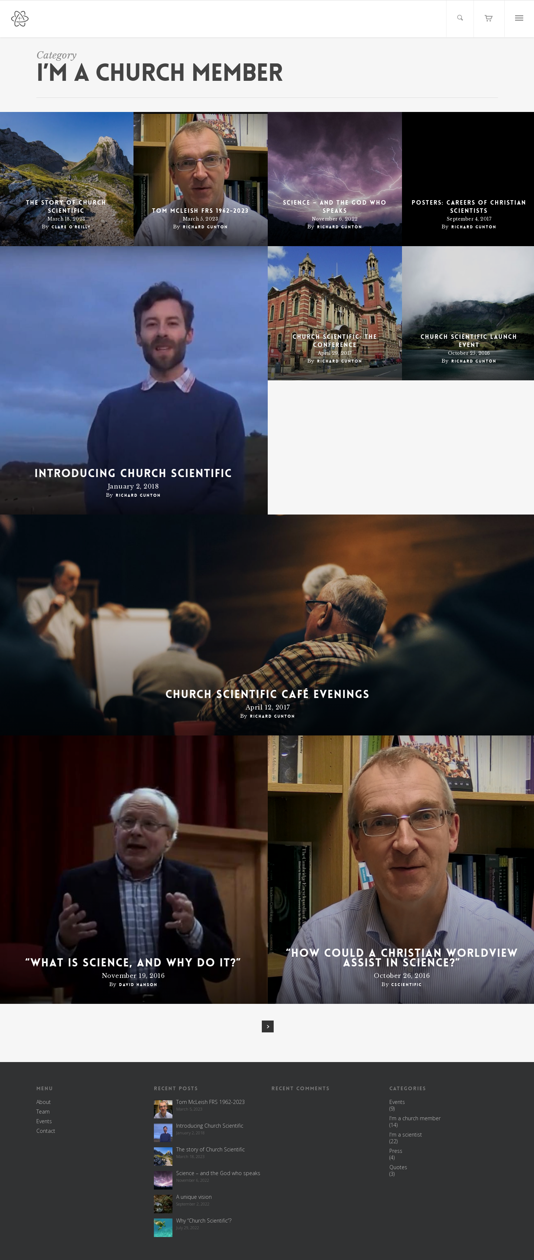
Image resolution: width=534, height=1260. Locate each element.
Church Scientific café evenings (267, 695)
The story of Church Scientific (66, 207)
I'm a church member (415, 1118)
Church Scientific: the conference (335, 341)
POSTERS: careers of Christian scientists (469, 207)
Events (44, 1121)
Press (395, 1151)
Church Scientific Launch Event (469, 341)
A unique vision (194, 1197)
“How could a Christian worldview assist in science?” (402, 958)
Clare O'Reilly (71, 227)
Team (43, 1111)
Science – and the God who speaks (335, 207)
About (43, 1102)
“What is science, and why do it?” (133, 963)
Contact (45, 1131)
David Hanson (138, 985)
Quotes (398, 1167)
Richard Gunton (205, 227)
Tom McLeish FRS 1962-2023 (200, 211)
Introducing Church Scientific (133, 474)
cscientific (406, 985)
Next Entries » (268, 1026)
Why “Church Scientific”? (203, 1220)
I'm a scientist (405, 1134)
